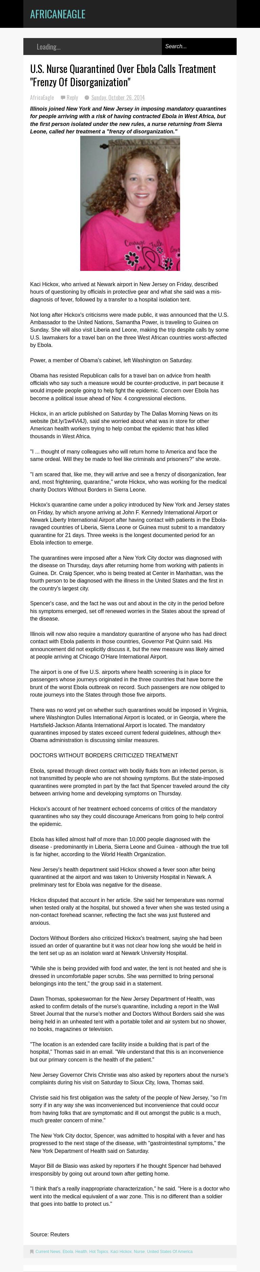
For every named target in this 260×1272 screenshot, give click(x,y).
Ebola (68, 1251)
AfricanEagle (57, 13)
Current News (48, 1251)
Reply (73, 97)
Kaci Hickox (121, 1251)
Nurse (139, 1251)
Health (81, 1251)
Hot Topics (98, 1251)
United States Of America (170, 1251)
